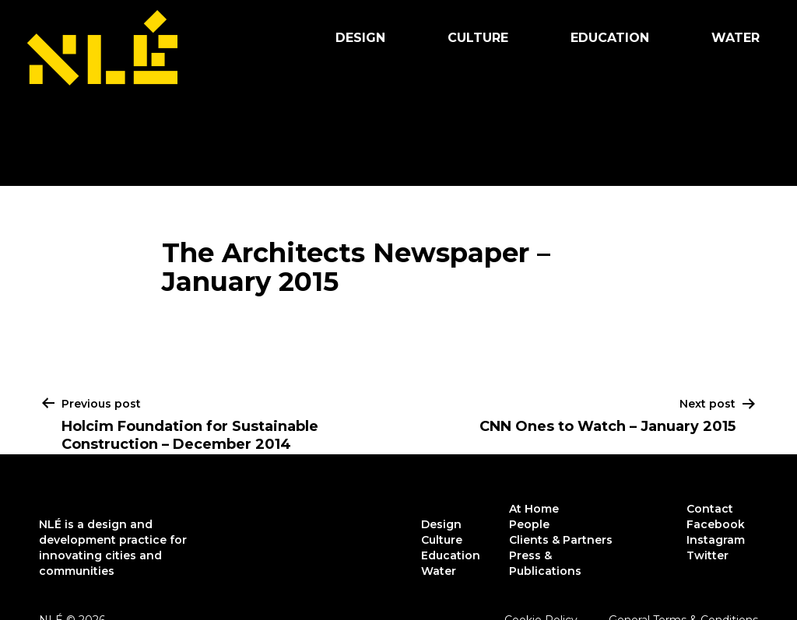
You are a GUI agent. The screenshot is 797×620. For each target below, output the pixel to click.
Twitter (707, 555)
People (529, 524)
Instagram (715, 540)
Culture (478, 37)
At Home (534, 509)
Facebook (715, 524)
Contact (709, 509)
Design (360, 37)
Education (610, 37)
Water (735, 37)
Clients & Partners (561, 540)
